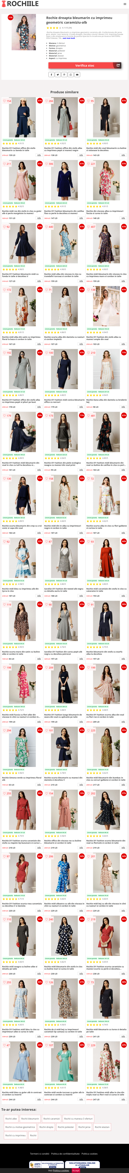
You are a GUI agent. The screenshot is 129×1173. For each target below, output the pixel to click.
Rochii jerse (84, 1127)
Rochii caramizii (52, 1118)
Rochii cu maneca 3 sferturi (78, 1118)
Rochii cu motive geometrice (20, 1127)
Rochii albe (11, 1118)
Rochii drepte (46, 1127)
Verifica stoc (98, 65)
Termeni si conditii (39, 1153)
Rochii (33, 1135)
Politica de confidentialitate (65, 1153)
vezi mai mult (69, 38)
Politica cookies (90, 1153)
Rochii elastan (102, 1127)
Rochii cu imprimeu (15, 1135)
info (39, 155)
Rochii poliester (66, 1127)
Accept (75, 1170)
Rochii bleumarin (30, 1118)
